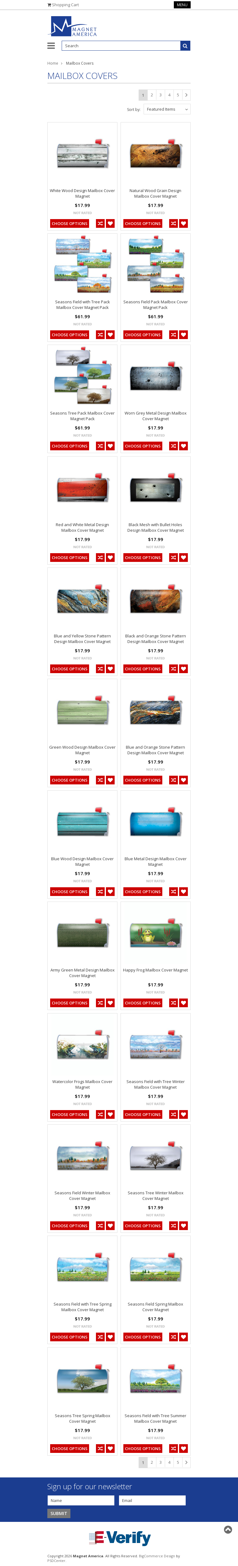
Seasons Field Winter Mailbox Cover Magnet (82, 1195)
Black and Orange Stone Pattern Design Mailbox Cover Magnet (155, 638)
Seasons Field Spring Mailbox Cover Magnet (155, 1306)
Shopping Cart (65, 4)
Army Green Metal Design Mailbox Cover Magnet (82, 972)
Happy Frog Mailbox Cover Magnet (155, 970)
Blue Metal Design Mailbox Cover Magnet (156, 861)
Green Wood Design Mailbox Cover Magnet (82, 749)
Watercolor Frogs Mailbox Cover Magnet (82, 1084)
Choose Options (70, 223)
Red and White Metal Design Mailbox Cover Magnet (82, 527)
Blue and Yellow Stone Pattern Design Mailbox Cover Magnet (82, 638)
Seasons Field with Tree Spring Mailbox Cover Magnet (83, 1306)
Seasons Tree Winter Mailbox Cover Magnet (155, 1195)
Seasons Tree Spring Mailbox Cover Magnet (82, 1418)
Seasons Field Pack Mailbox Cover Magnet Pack (155, 304)
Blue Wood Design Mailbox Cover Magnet (82, 861)
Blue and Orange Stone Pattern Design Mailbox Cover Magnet (155, 749)
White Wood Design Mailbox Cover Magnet (82, 193)
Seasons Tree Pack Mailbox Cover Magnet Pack (82, 415)
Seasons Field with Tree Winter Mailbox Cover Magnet (155, 1084)
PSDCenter (56, 1560)
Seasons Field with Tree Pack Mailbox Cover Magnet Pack (82, 304)
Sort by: (133, 109)
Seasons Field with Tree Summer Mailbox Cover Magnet (155, 1418)
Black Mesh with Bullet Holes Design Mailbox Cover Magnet (155, 527)
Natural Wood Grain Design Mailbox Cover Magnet (155, 193)
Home (52, 63)
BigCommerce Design (157, 1556)
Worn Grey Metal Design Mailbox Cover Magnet (156, 415)
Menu (182, 4)
